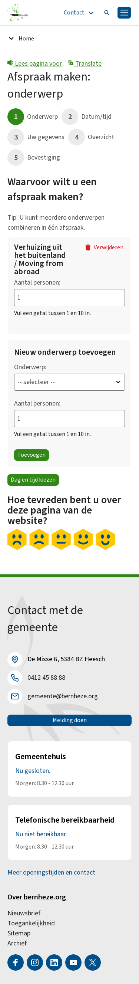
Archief (17, 943)
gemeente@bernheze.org (62, 696)
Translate (85, 63)
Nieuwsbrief (24, 913)
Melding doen (70, 720)
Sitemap (18, 933)
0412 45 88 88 (46, 677)
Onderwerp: (30, 367)
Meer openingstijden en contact (51, 872)
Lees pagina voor (34, 63)
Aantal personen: (37, 282)
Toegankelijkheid (31, 923)
